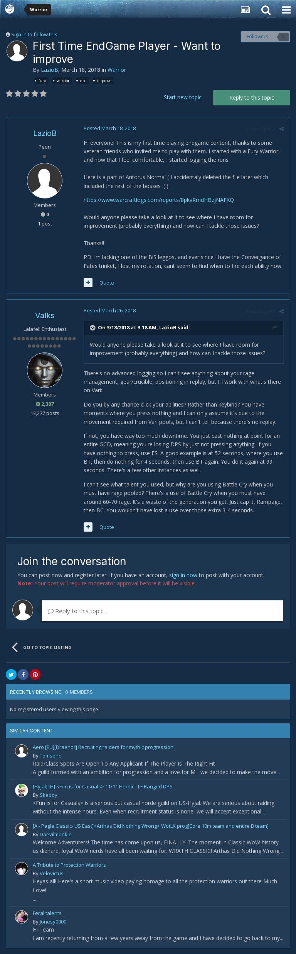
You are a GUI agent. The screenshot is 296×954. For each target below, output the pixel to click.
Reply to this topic (251, 97)
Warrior (117, 69)
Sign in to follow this (34, 34)
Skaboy (48, 794)
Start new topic (183, 97)
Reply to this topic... (77, 611)
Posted (109, 128)
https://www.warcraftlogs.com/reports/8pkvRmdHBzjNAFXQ (158, 199)
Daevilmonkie (56, 834)
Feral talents (47, 913)
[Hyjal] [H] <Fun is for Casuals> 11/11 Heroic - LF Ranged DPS (103, 786)
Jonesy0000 (53, 921)
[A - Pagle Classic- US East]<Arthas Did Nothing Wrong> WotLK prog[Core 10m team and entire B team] (151, 825)
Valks (44, 315)
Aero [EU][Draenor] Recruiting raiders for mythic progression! (104, 747)
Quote (106, 282)
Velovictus (52, 873)
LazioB (49, 69)
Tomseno (51, 755)
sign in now (183, 575)
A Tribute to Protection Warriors (69, 864)
